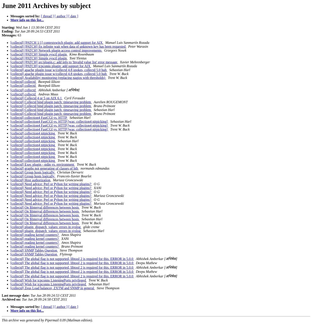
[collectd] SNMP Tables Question (34, 250)
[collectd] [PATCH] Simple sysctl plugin (39, 54)
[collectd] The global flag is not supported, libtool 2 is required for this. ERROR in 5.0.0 (72, 259)
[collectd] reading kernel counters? (35, 235)
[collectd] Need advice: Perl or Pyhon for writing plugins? (51, 184)
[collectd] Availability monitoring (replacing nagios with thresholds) (58, 78)
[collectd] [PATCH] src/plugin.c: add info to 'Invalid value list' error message (64, 62)
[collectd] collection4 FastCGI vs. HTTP (39, 117)
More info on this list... (27, 20)
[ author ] (61, 16)
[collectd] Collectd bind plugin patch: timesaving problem (51, 102)
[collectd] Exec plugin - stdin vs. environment (42, 164)
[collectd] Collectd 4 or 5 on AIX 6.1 (36, 98)
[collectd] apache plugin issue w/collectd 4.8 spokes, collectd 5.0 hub (58, 70)
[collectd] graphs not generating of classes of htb (44, 168)
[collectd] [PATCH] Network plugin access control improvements (56, 50)
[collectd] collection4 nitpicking (33, 133)
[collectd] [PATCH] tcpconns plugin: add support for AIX (50, 66)
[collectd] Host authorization (30, 180)
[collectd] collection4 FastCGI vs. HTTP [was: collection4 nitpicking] (59, 121)
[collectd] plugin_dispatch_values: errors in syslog (45, 227)
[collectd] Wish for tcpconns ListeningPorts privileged (48, 280)
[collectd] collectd (23, 81)
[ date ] (73, 16)
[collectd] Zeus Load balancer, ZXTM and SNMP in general (52, 288)
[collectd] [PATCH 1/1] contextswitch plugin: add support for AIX (56, 42)
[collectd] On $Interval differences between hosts (45, 207)
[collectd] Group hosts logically (32, 172)
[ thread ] (47, 16)
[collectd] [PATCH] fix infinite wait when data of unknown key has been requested (68, 46)
